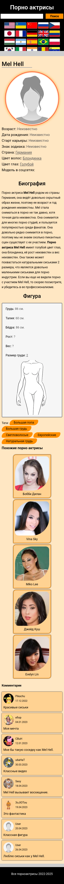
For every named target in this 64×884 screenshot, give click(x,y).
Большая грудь (16, 428)
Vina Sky (32, 539)
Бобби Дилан (32, 494)
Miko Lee (32, 584)
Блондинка (32, 158)
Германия (24, 152)
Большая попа (24, 422)
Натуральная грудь (19, 441)
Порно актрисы (32, 7)
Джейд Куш (32, 629)
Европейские (47, 435)
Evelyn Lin (32, 674)
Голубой (27, 164)
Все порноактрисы (24, 874)
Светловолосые (17, 435)
